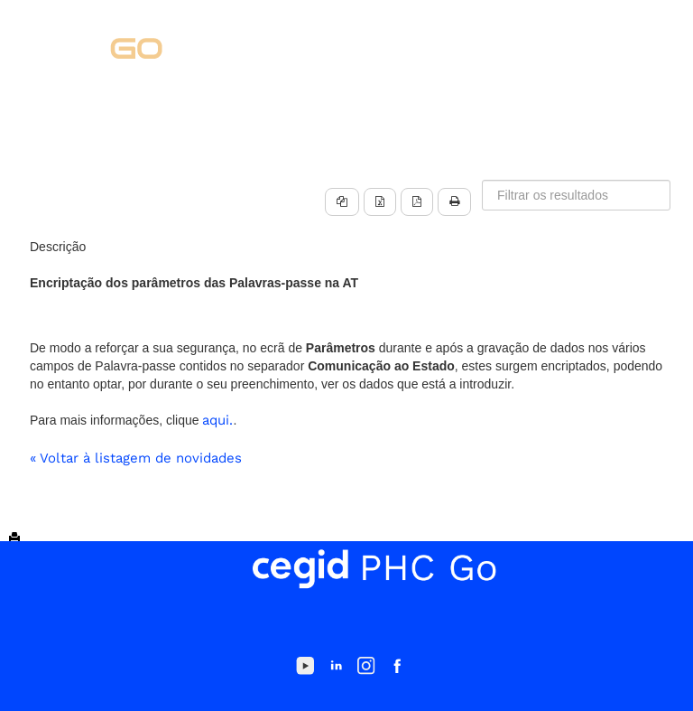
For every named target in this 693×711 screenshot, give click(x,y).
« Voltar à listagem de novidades (136, 458)
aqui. (217, 420)
